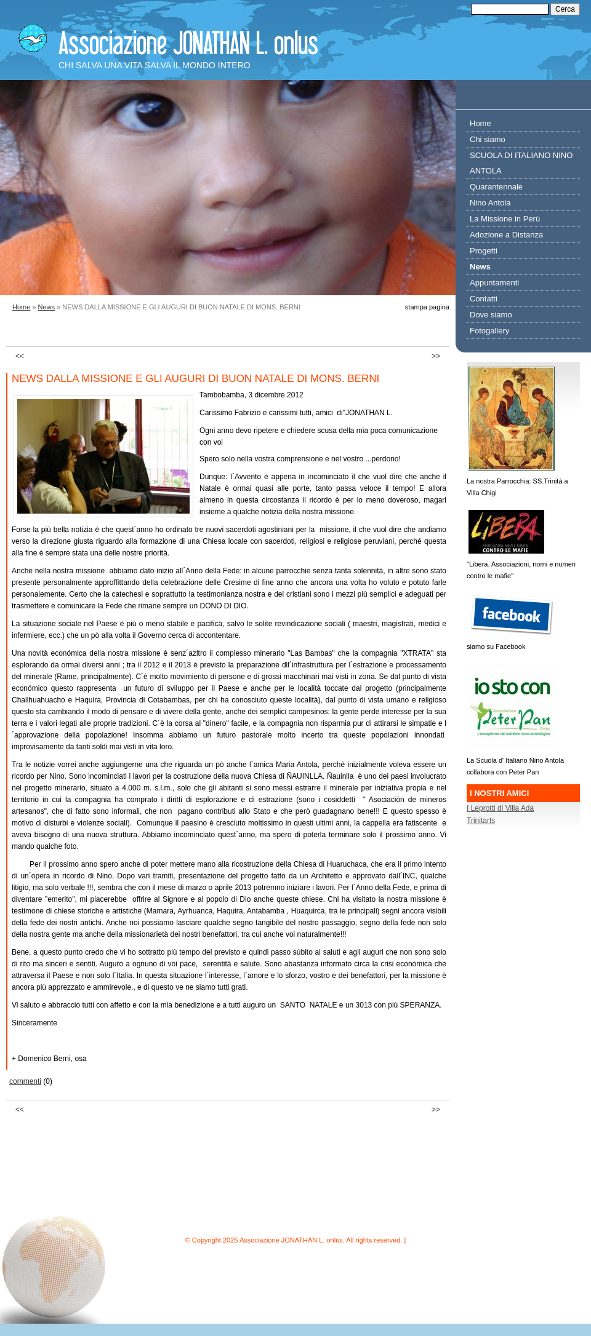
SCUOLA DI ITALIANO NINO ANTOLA (521, 163)
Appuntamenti (494, 282)
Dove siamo (491, 314)
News (46, 307)
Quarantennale (496, 186)
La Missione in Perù (505, 218)
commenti (25, 1081)
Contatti (483, 298)
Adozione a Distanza (506, 234)
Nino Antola (490, 202)
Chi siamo (487, 139)
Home (21, 307)
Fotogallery (489, 330)
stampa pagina (427, 307)
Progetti (483, 250)
